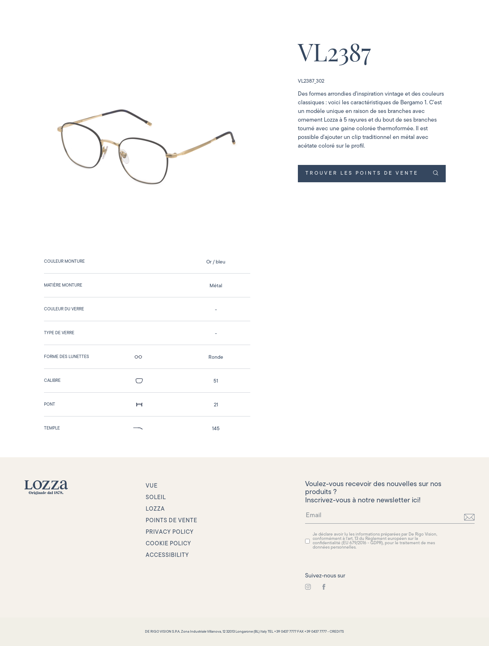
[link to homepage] (46, 487)
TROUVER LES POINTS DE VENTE (371, 173)
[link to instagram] (308, 587)
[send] (469, 517)
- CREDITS (335, 632)
